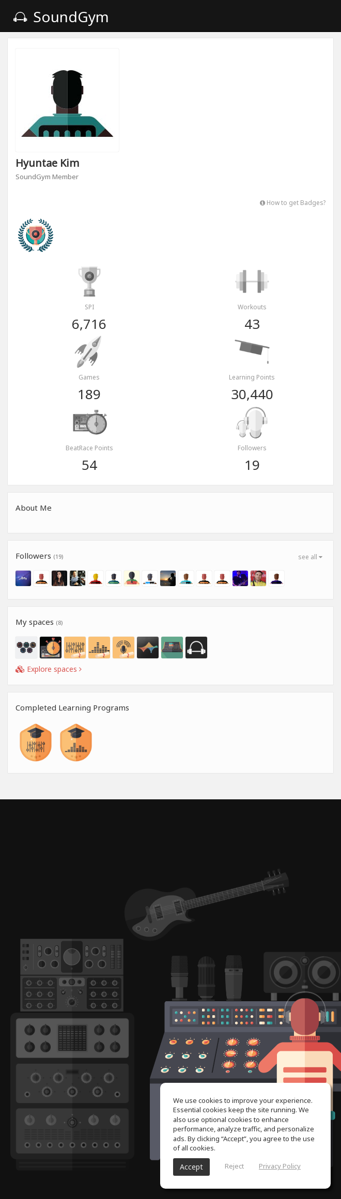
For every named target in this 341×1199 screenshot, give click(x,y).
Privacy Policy (280, 1166)
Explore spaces (49, 669)
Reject (234, 1166)
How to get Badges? (293, 202)
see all (310, 557)
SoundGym (61, 16)
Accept (191, 1167)
